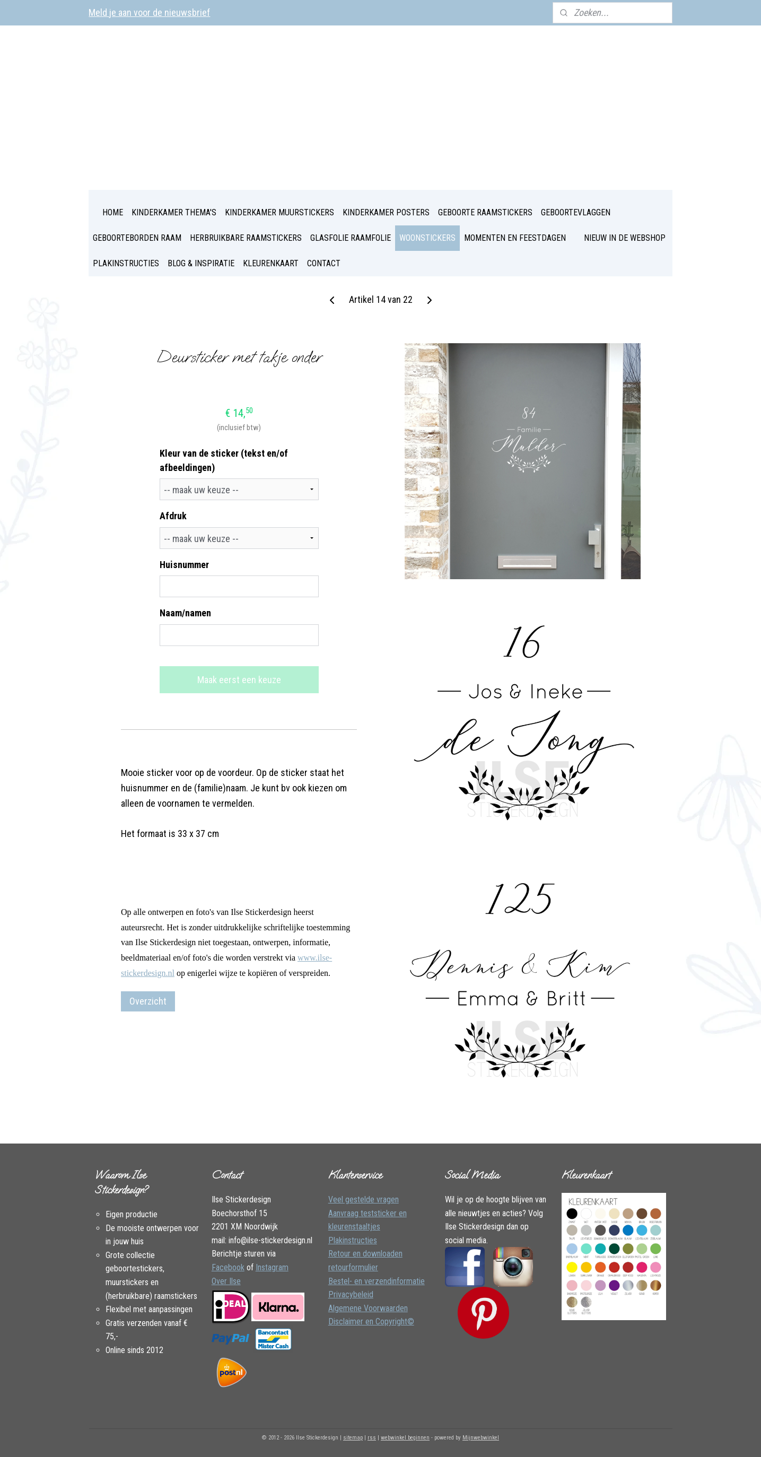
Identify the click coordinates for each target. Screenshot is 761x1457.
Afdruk (172, 515)
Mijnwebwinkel (480, 1437)
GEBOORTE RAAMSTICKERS (485, 212)
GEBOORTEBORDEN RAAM (137, 238)
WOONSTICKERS (427, 238)
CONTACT (323, 263)
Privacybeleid (350, 1294)
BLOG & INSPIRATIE (201, 263)
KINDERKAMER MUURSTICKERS (279, 212)
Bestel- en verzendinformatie (376, 1281)
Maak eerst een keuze (239, 679)
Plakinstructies (352, 1240)
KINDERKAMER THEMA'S (174, 212)
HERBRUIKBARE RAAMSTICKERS (246, 238)
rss (372, 1437)
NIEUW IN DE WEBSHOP (625, 238)
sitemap (353, 1437)
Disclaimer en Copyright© (371, 1321)
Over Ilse (226, 1281)
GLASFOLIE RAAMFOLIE (350, 238)
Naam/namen (185, 612)
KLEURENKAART (271, 263)
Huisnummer (183, 564)
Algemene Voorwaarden (368, 1308)
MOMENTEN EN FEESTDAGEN (515, 238)
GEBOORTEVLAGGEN (575, 212)
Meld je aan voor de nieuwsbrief (149, 12)
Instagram (272, 1267)
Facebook (228, 1267)
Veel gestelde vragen (363, 1199)
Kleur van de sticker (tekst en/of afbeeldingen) (223, 460)
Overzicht (148, 1001)
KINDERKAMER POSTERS (386, 212)
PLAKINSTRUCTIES (126, 263)
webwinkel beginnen (405, 1437)
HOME (112, 212)
